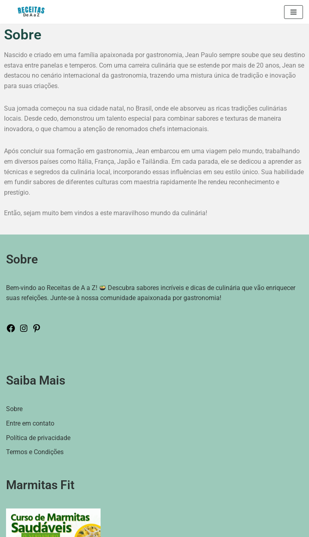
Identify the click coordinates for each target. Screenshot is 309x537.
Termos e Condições (35, 452)
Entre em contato (30, 423)
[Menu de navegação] (293, 12)
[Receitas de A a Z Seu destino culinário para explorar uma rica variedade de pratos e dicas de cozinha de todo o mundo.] (33, 12)
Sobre (14, 409)
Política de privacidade (38, 438)
